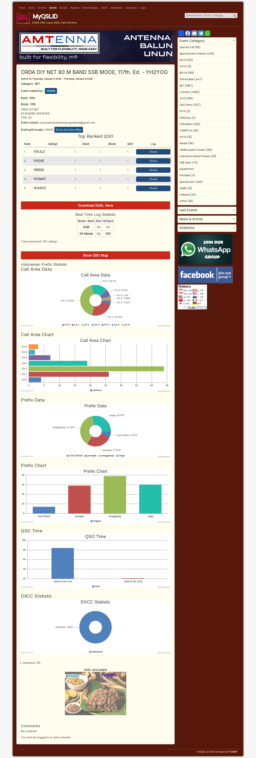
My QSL (63, 8)
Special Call (187, 47)
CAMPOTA (186, 130)
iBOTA (183, 73)
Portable (185, 175)
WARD (183, 188)
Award (183, 143)
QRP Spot (185, 162)
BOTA (183, 60)
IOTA (183, 111)
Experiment (187, 169)
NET (182, 85)
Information (116, 8)
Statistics (187, 228)
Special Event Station (193, 53)
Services (41, 8)
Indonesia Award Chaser (195, 156)
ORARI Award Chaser (192, 150)
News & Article (191, 219)
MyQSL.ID (45, 16)
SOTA (183, 66)
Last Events (188, 210)
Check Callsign (90, 8)
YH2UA (51, 90)
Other (183, 201)
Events (53, 8)
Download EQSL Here (95, 205)
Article (104, 8)
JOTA (183, 98)
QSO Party (186, 105)
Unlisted (185, 194)
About (31, 8)
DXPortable (187, 79)
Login (143, 8)
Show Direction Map (68, 129)
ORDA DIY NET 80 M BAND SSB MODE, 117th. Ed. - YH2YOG (94, 72)
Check (153, 151)
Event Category (192, 41)
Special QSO (187, 182)
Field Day (185, 118)
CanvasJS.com (164, 325)
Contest (185, 92)
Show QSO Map (95, 255)
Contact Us (131, 8)
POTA (183, 137)
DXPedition (186, 124)
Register (75, 8)
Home (22, 8)
